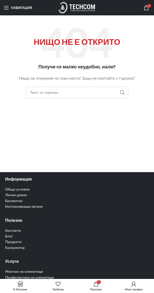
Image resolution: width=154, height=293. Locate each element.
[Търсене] (77, 92)
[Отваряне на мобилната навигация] (18, 8)
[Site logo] (77, 7)
